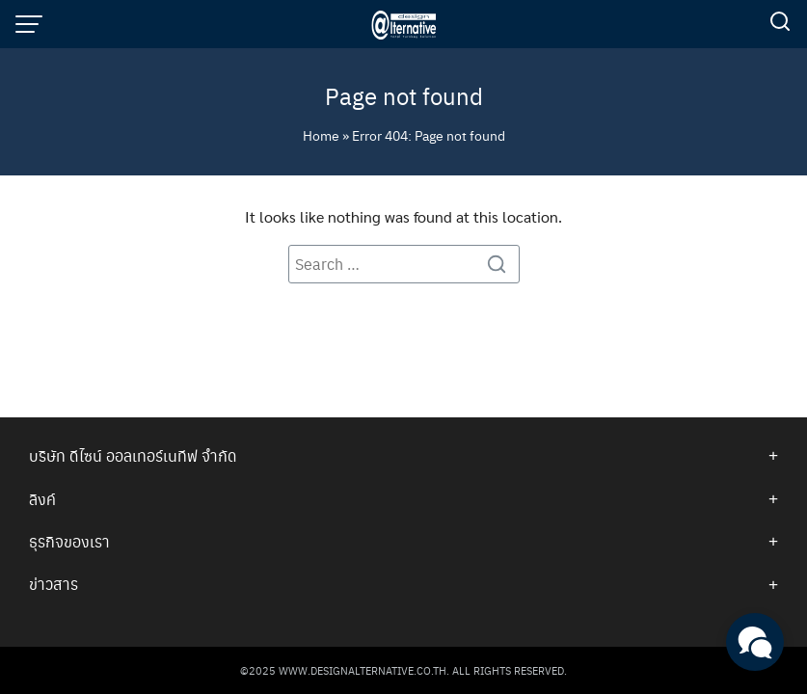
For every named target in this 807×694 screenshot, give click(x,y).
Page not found (404, 95)
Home (321, 135)
